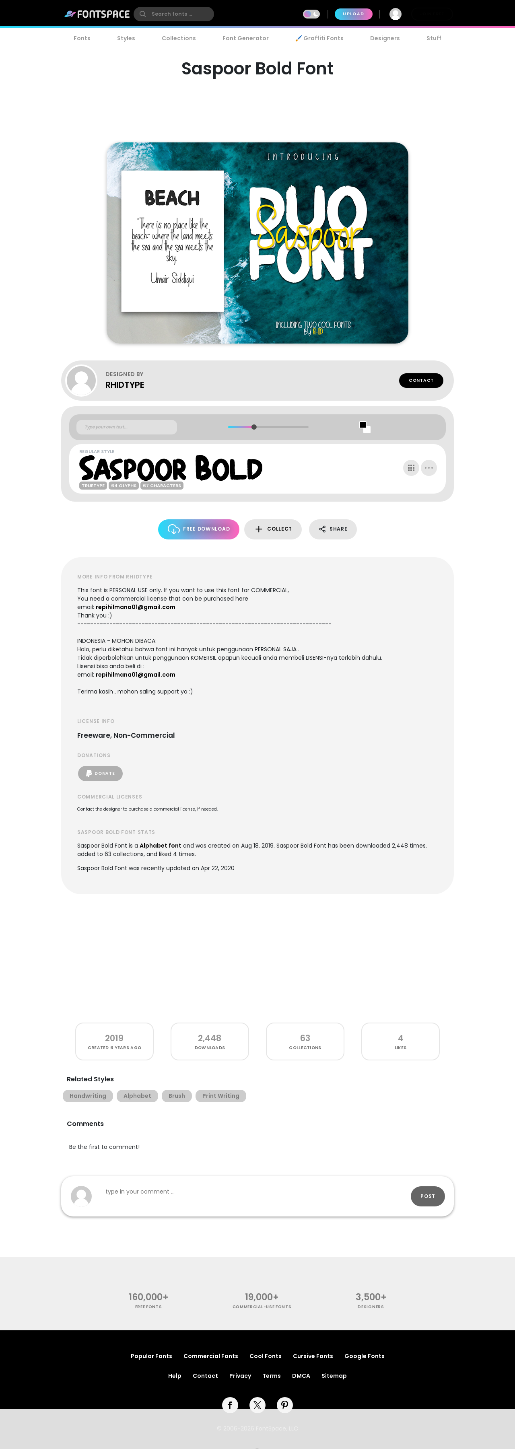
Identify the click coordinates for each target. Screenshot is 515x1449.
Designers (385, 38)
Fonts (82, 38)
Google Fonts (364, 1356)
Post (427, 1196)
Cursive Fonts (313, 1356)
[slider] (253, 427)
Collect (273, 529)
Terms (271, 1376)
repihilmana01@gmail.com (135, 607)
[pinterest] (285, 1405)
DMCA (301, 1376)
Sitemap (334, 1376)
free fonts (148, 1307)
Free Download (199, 529)
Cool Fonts (265, 1356)
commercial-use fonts (262, 1307)
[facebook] (230, 1405)
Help (174, 1376)
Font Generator (245, 38)
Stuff (433, 38)
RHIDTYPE (124, 385)
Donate (100, 773)
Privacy (240, 1376)
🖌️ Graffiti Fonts (319, 38)
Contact (421, 380)
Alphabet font (160, 846)
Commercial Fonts (210, 1356)
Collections (179, 38)
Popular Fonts (151, 1356)
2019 (114, 1038)
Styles (126, 38)
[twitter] (257, 1405)
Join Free (432, 14)
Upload (353, 14)
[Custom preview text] (126, 427)
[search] (174, 14)
